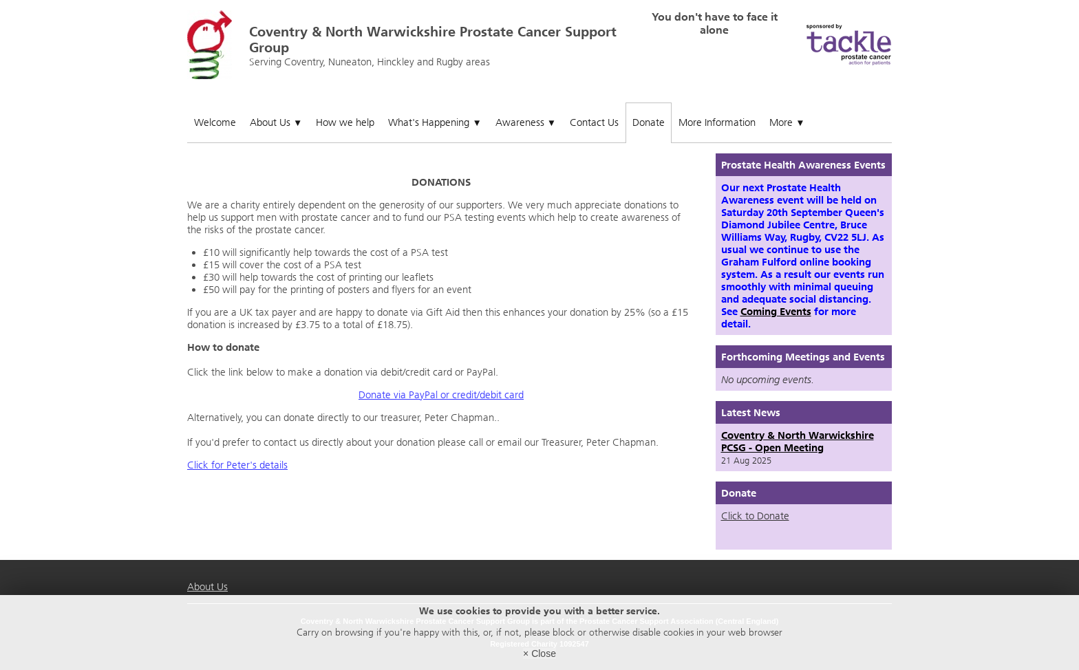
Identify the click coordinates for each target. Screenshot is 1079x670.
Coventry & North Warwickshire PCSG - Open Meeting (797, 441)
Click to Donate (755, 516)
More (786, 122)
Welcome (215, 122)
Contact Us (594, 122)
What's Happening (434, 122)
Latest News (750, 413)
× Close (539, 653)
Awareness (525, 122)
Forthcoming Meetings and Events (803, 357)
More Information (717, 122)
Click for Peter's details (237, 465)
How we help (345, 122)
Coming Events (775, 311)
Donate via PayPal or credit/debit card (441, 395)
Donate (648, 122)
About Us (276, 122)
